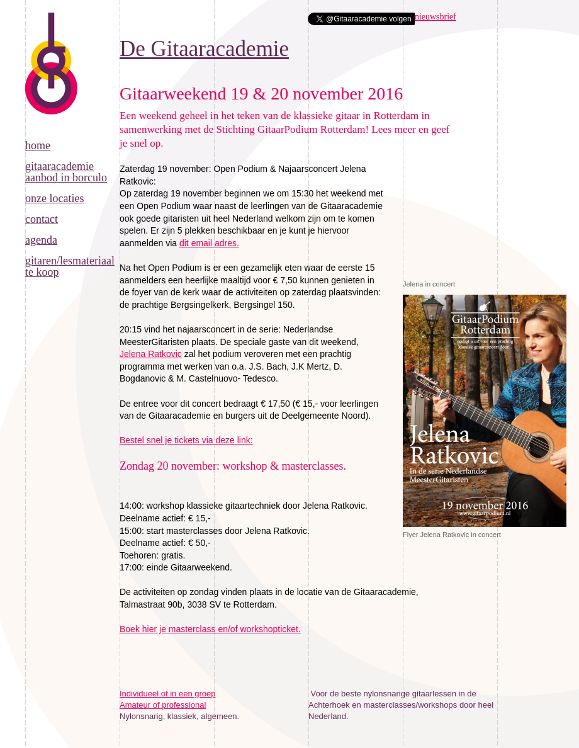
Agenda (41, 240)
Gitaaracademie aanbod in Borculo (66, 172)
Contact (41, 219)
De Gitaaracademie (51, 76)
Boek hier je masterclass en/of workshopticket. (210, 629)
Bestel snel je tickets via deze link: (186, 440)
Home (37, 145)
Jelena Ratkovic (151, 354)
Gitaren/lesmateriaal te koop (70, 266)
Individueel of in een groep (168, 693)
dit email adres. (209, 243)
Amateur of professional (163, 705)
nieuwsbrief (435, 16)
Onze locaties (54, 198)
